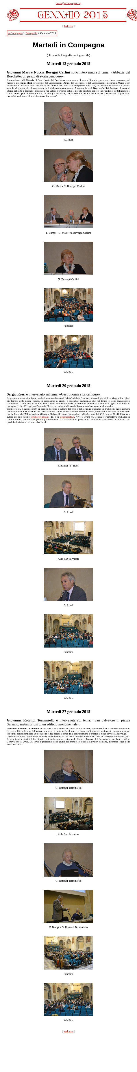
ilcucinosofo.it (67, 416)
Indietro (68, 26)
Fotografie (31, 33)
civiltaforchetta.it (39, 416)
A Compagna (15, 33)
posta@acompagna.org (68, 3)
